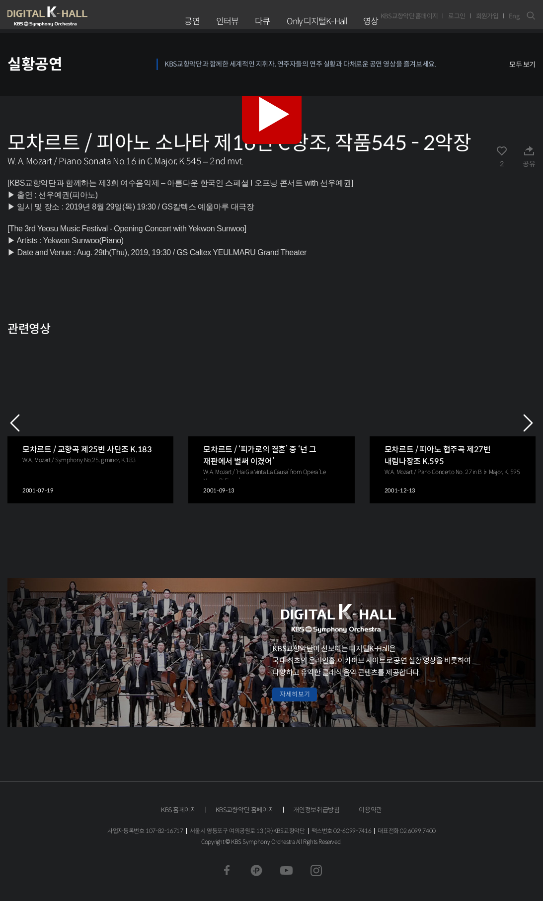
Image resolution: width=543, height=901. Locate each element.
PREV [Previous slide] (15, 423)
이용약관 (370, 810)
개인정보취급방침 (316, 810)
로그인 (456, 16)
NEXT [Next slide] (528, 423)
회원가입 (487, 16)
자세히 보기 (295, 694)
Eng (514, 16)
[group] (90, 423)
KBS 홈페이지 (178, 810)
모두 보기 (522, 64)
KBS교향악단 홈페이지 (409, 16)
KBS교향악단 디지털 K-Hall (70, 16)
